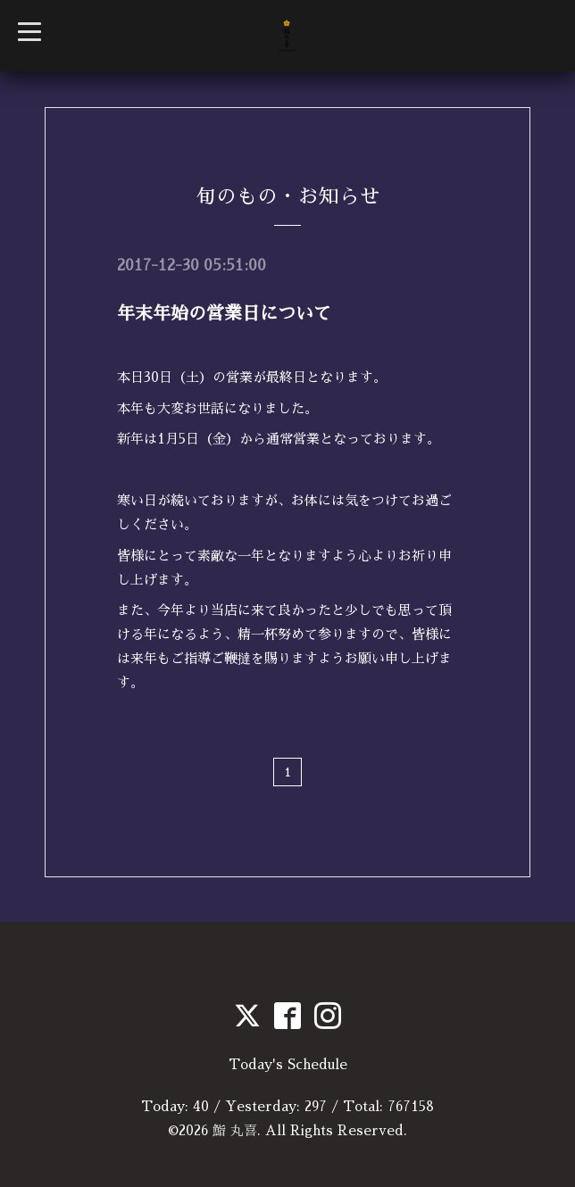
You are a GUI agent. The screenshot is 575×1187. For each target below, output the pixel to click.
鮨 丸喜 (234, 1130)
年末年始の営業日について (224, 313)
